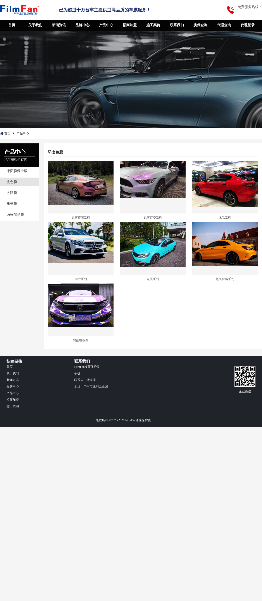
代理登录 (248, 25)
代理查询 (224, 25)
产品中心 (106, 25)
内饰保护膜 (15, 215)
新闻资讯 (59, 25)
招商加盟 (130, 25)
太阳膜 (12, 193)
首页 (11, 25)
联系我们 (177, 25)
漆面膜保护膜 (17, 171)
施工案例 (153, 25)
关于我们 (35, 25)
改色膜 (12, 182)
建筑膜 (12, 204)
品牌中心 (83, 25)
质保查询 (200, 25)
